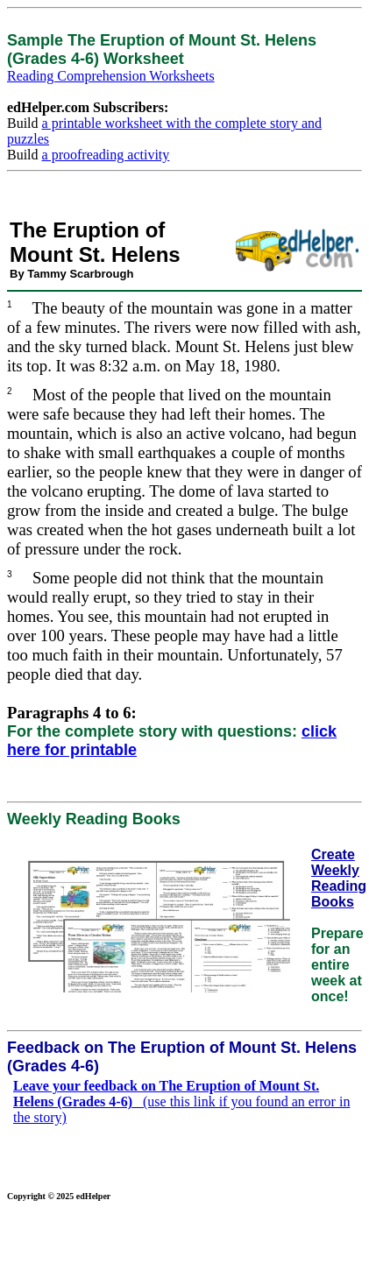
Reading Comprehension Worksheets (111, 75)
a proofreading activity (106, 154)
